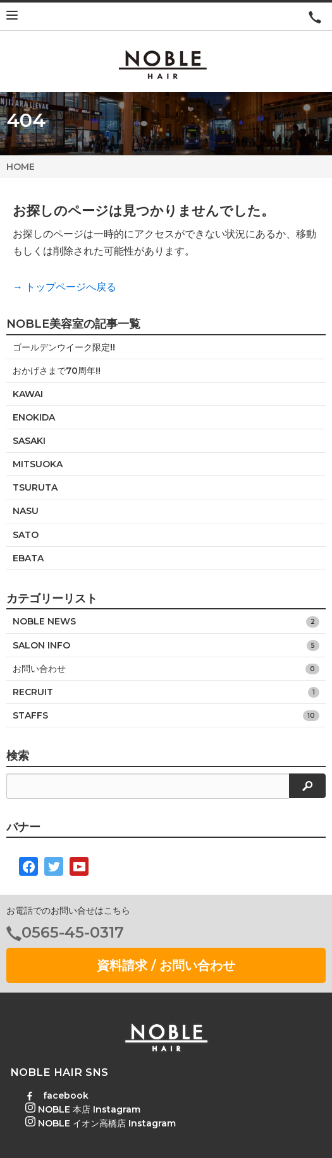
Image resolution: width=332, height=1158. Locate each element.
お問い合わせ (166, 669)
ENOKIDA (34, 417)
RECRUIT (166, 692)
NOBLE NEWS (166, 622)
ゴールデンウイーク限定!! (64, 347)
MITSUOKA (38, 464)
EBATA (28, 558)
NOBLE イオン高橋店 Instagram (100, 1123)
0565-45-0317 (73, 932)
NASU (26, 510)
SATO (26, 534)
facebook (57, 1095)
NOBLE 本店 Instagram (82, 1109)
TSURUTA (35, 487)
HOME (20, 166)
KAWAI (28, 394)
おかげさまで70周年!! (57, 370)
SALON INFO (166, 646)
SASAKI (29, 440)
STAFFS (166, 716)
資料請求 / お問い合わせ (166, 965)
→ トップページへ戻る (64, 287)
